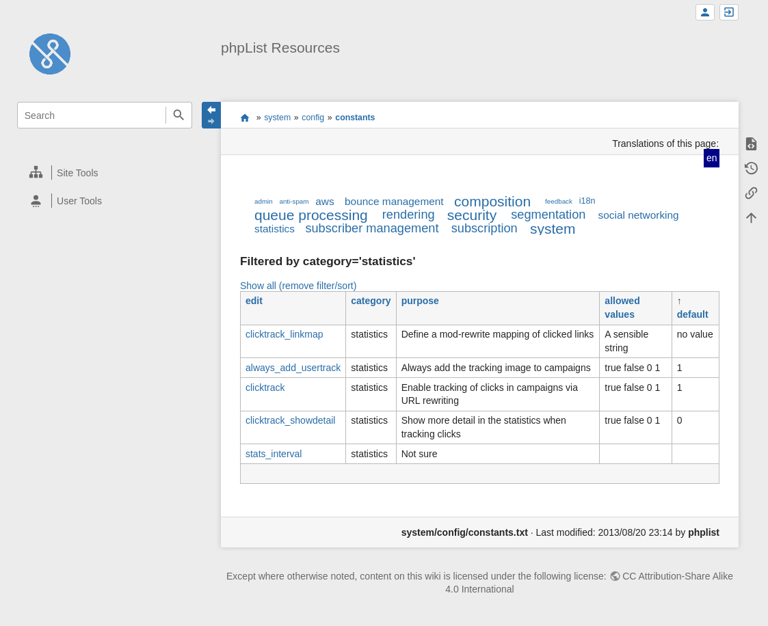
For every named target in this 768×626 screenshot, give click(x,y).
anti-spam (293, 201)
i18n (587, 201)
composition (492, 201)
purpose (420, 300)
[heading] (105, 172)
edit (254, 300)
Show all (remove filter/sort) (298, 285)
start (245, 117)
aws (324, 201)
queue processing (311, 215)
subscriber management (371, 228)
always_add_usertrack (293, 367)
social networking (638, 215)
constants (355, 117)
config (313, 117)
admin (263, 201)
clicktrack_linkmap (284, 334)
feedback (558, 201)
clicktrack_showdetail (291, 420)
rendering (408, 214)
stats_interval (274, 453)
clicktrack (265, 387)
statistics (274, 228)
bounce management (394, 201)
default (693, 314)
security (471, 215)
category (370, 300)
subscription (484, 228)
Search (178, 115)
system (277, 117)
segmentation (548, 214)
